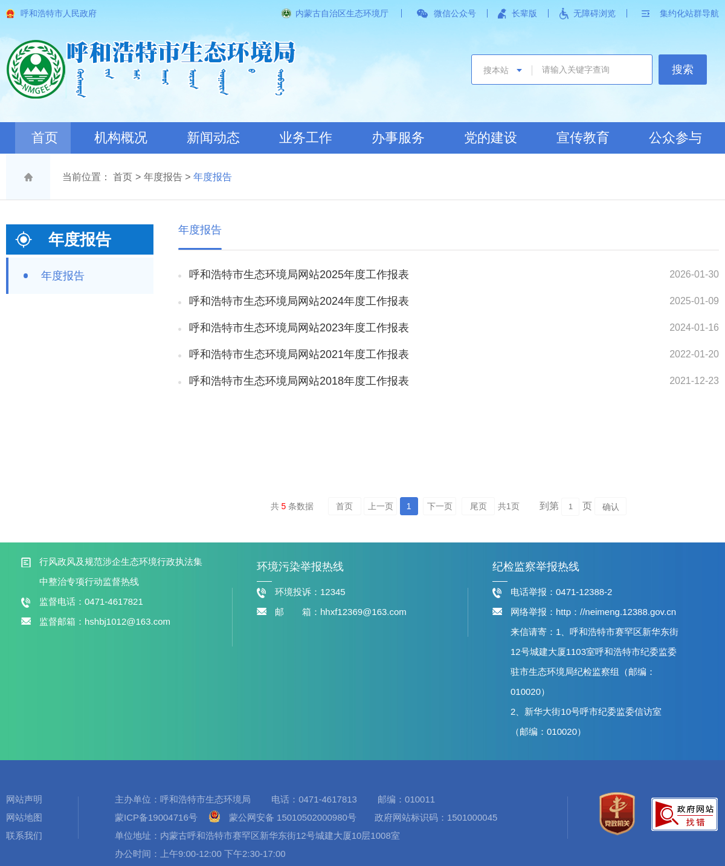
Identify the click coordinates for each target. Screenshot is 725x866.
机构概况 (120, 137)
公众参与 (675, 137)
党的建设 (490, 137)
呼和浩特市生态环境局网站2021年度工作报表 (299, 354)
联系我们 (24, 835)
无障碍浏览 (594, 13)
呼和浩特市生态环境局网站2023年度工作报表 (299, 328)
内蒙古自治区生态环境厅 (341, 13)
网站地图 (24, 817)
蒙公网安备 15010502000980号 (292, 817)
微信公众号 (455, 13)
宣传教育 (583, 137)
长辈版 (524, 13)
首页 (44, 137)
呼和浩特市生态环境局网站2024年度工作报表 (299, 301)
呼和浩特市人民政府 (59, 13)
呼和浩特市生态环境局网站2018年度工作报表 (299, 381)
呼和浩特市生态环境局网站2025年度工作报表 (299, 275)
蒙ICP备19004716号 (157, 817)
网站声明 (24, 799)
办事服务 (398, 137)
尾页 (478, 506)
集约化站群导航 (689, 13)
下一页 (440, 506)
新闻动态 (213, 137)
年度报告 (163, 177)
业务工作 (305, 137)
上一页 (380, 506)
